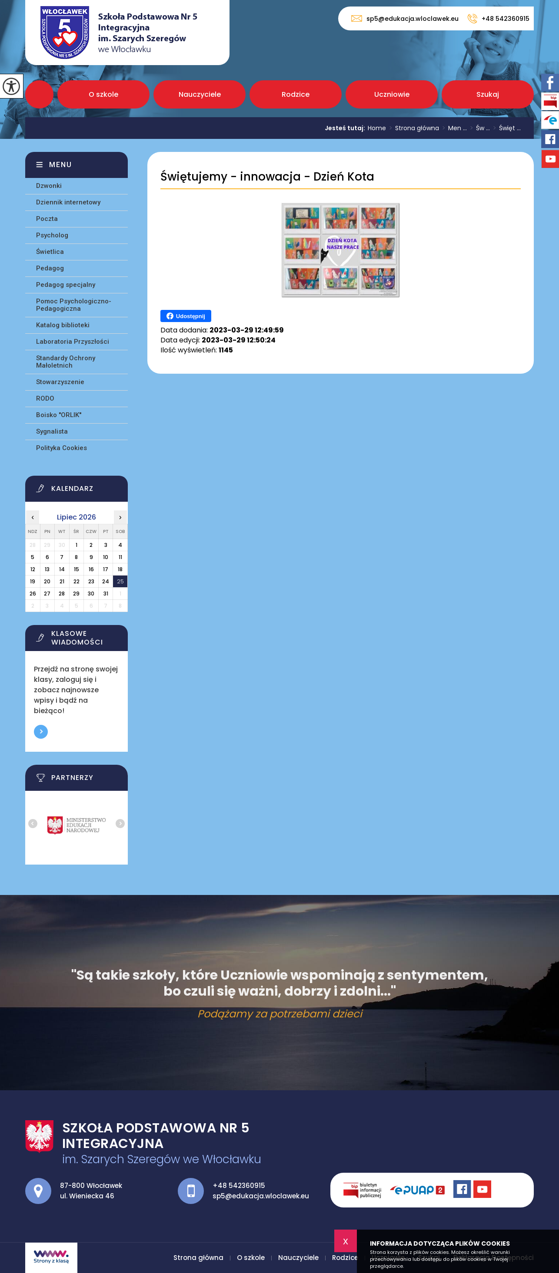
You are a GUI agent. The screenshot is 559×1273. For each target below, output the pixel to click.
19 (32, 581)
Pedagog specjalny (65, 285)
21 (62, 581)
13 (47, 569)
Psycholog (52, 235)
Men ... (453, 128)
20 (47, 581)
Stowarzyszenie (60, 382)
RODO (45, 398)
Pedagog (50, 268)
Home (377, 128)
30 (91, 593)
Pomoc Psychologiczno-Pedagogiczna (73, 304)
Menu (60, 165)
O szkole (103, 94)
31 (105, 593)
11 (120, 557)
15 (76, 569)
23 (91, 581)
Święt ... (505, 128)
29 (76, 593)
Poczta (47, 219)
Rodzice (295, 94)
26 (33, 593)
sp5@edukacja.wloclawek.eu (405, 18)
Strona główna (39, 94)
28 (62, 593)
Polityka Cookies (61, 448)
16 (91, 569)
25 (120, 581)
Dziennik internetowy (68, 202)
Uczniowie (391, 94)
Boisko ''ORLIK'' (58, 415)
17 (105, 569)
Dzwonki (49, 186)
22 (76, 581)
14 (62, 569)
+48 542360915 (498, 18)
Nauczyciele (200, 94)
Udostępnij (185, 315)
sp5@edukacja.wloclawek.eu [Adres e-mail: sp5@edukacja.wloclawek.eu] (261, 1196)
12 (32, 569)
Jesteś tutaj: (346, 128)
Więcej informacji (41, 732)
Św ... (478, 128)
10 (105, 557)
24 (105, 581)
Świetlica (50, 252)
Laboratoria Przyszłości (72, 341)
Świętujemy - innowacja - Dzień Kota (267, 176)
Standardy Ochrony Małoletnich (65, 361)
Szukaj (487, 94)
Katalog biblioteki (63, 325)
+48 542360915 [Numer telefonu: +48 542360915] (239, 1185)
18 (120, 569)
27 (47, 593)
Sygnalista (52, 431)
